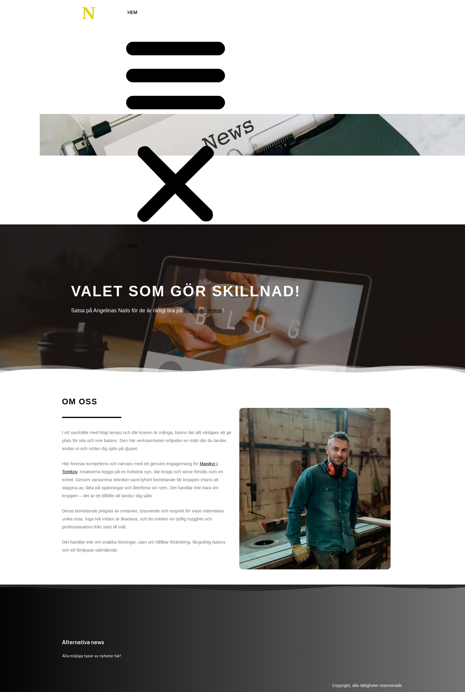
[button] (176, 129)
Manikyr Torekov (203, 310)
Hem (132, 12)
